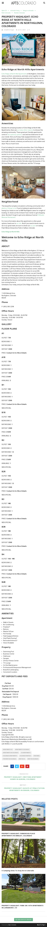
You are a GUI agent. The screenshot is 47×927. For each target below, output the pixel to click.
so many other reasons (25, 130)
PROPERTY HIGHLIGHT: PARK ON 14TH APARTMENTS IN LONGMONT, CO (22, 906)
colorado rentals (25, 755)
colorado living (15, 10)
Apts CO (4, 10)
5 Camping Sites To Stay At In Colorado (18, 870)
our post (33, 226)
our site (18, 223)
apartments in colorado (10, 752)
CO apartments (26, 752)
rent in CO (22, 759)
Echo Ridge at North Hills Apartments (14, 74)
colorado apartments (10, 755)
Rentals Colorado (19, 13)
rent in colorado (33, 759)
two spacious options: (14, 134)
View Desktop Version (23, 919)
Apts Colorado (12, 925)
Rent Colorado (6, 13)
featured (36, 755)
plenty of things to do (9, 208)
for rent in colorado (9, 759)
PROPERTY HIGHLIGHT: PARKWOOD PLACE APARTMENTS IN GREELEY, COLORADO (18, 834)
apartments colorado (22, 749)
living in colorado (28, 10)
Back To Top (41, 924)
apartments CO (7, 749)
